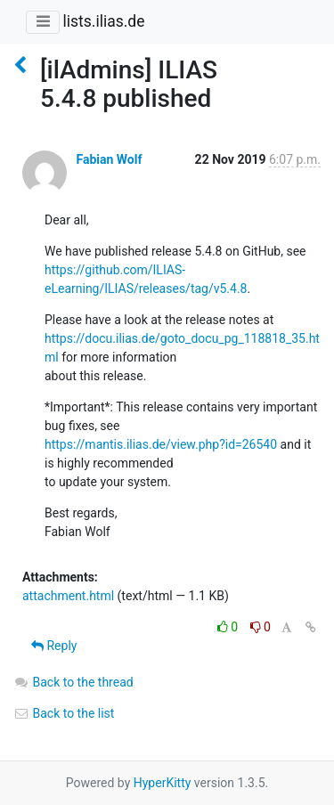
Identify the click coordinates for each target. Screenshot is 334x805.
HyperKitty (162, 783)
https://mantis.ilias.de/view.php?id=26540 (161, 444)
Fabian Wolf (109, 159)
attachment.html (68, 596)
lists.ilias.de (103, 21)
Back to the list (63, 713)
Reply (54, 645)
